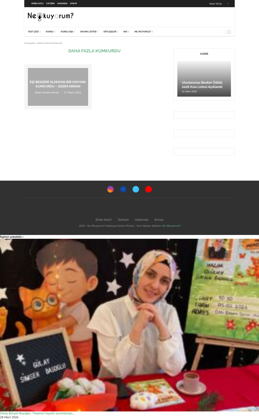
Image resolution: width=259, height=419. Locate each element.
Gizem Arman (51, 92)
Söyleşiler (110, 31)
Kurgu (50, 31)
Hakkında (62, 3)
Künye (73, 3)
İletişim (50, 3)
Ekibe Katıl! (37, 3)
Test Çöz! (33, 31)
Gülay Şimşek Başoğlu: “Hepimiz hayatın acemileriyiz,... (37, 413)
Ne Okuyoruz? (143, 31)
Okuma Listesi (88, 31)
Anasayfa (29, 43)
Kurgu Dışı (67, 31)
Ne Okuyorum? (171, 225)
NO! (125, 31)
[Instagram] (110, 189)
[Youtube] (148, 189)
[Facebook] (123, 189)
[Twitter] (136, 189)
